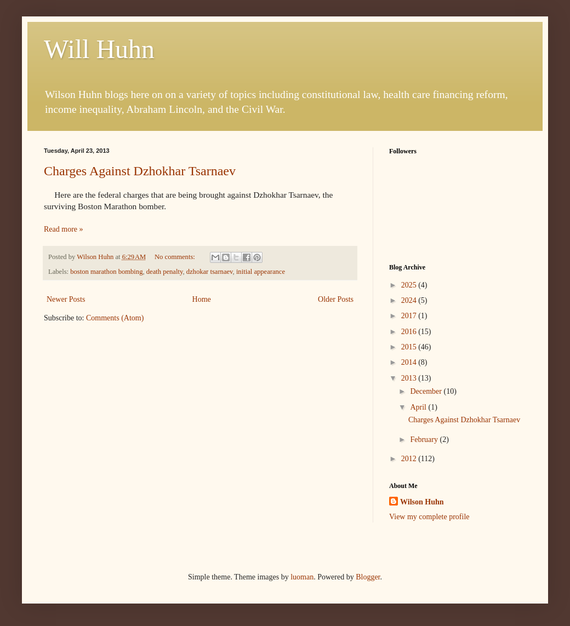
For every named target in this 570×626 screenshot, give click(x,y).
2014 (410, 362)
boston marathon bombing (106, 271)
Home (201, 299)
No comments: (176, 257)
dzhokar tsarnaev (209, 271)
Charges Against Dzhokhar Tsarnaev (140, 171)
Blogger (368, 577)
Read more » (63, 229)
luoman (302, 577)
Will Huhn (99, 49)
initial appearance (260, 271)
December (426, 391)
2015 (410, 347)
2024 (410, 300)
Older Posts (336, 299)
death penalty (164, 271)
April (419, 407)
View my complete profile (429, 517)
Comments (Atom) (115, 318)
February (425, 439)
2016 (410, 332)
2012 (410, 459)
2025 (410, 285)
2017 (410, 316)
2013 (410, 378)
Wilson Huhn (422, 502)
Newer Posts (66, 299)
